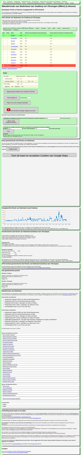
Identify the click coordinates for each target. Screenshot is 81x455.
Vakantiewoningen (7, 29)
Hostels (59, 28)
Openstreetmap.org (74, 413)
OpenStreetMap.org (17, 443)
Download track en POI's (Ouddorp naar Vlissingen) (38, 267)
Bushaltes (43, 28)
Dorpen (32, 28)
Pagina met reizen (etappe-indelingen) (17, 102)
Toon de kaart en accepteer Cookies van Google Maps (39, 155)
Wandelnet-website (67, 294)
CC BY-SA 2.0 (34, 443)
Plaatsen (26, 28)
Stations (37, 28)
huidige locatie (13, 149)
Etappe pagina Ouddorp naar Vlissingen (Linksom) (21, 91)
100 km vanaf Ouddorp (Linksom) (11, 121)
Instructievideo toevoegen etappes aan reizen (21, 109)
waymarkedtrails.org (17, 417)
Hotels (49, 28)
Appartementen (66, 28)
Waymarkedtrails (44, 413)
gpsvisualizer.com (37, 418)
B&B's (54, 28)
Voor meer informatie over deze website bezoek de (14, 451)
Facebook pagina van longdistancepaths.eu (18, 452)
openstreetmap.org (26, 417)
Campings (15, 29)
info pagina (28, 451)
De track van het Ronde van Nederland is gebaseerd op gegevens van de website (21, 413)
